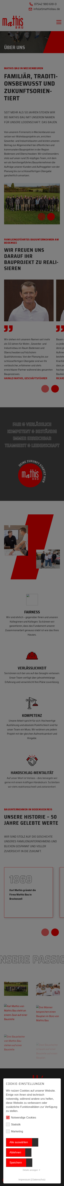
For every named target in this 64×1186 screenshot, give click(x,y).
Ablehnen (15, 1152)
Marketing (14, 1131)
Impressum (24, 1179)
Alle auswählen (19, 1142)
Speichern (16, 1162)
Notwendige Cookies (21, 1117)
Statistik (13, 1124)
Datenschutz (39, 1179)
